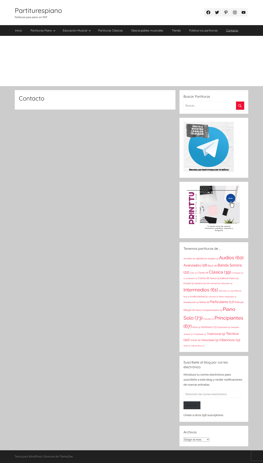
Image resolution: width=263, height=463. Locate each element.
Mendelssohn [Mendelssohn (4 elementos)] (191, 302)
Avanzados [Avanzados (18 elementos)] (195, 265)
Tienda (176, 30)
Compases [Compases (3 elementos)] (237, 273)
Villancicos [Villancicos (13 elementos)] (229, 340)
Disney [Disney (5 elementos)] (215, 278)
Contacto (232, 30)
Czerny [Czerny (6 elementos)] (203, 278)
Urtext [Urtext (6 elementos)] (195, 340)
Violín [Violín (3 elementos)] (187, 346)
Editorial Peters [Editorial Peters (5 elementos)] (229, 278)
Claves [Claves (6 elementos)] (203, 272)
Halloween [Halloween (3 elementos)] (226, 283)
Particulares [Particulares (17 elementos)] (222, 302)
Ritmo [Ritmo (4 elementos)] (196, 327)
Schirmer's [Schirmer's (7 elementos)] (209, 327)
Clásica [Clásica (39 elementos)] (220, 272)
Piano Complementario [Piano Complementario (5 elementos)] (209, 310)
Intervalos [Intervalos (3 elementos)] (224, 291)
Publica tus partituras (203, 30)
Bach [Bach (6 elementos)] (212, 265)
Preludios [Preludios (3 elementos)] (208, 319)
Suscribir (192, 405)
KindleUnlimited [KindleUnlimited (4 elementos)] (199, 296)
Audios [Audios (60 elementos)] (231, 257)
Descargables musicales (147, 30)
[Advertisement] (131, 61)
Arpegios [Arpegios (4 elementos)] (212, 258)
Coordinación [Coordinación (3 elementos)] (190, 278)
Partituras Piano (43, 30)
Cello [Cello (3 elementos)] (193, 273)
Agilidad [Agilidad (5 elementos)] (201, 258)
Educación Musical (77, 30)
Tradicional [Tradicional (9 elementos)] (216, 334)
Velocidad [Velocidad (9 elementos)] (210, 340)
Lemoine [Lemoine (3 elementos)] (213, 297)
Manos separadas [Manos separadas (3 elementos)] (227, 297)
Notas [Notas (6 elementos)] (204, 302)
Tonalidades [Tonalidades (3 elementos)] (199, 334)
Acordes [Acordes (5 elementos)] (189, 258)
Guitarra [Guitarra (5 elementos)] (200, 283)
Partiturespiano (38, 10)
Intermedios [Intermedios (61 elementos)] (200, 290)
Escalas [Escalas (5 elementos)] (188, 283)
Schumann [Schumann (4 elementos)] (223, 327)
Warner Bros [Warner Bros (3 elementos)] (197, 346)
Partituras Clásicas (110, 30)
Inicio (18, 30)
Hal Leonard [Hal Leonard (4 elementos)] (213, 283)
